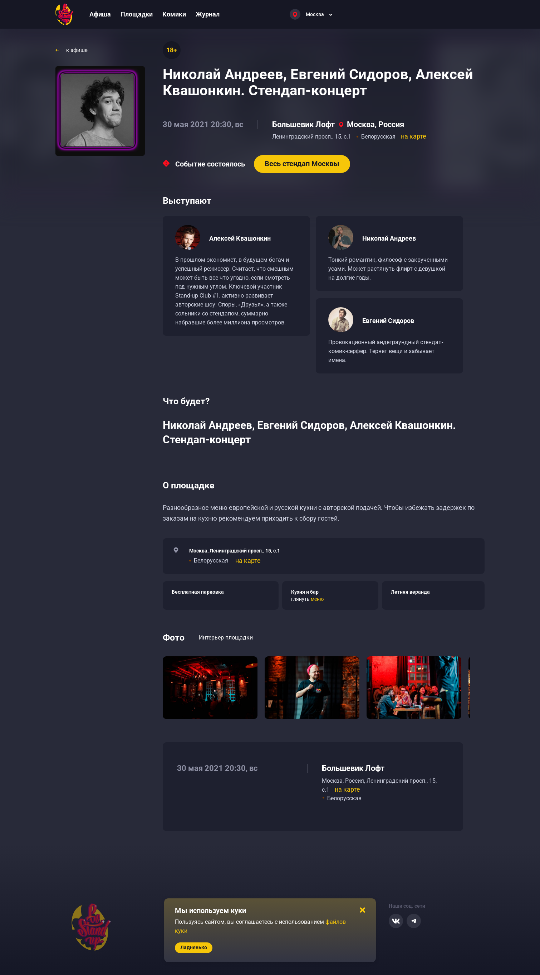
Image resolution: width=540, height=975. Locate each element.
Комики (174, 14)
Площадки (137, 14)
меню (317, 599)
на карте (413, 136)
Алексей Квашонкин (240, 238)
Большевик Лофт (303, 124)
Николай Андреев (389, 238)
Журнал (208, 14)
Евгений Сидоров (388, 320)
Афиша (100, 14)
